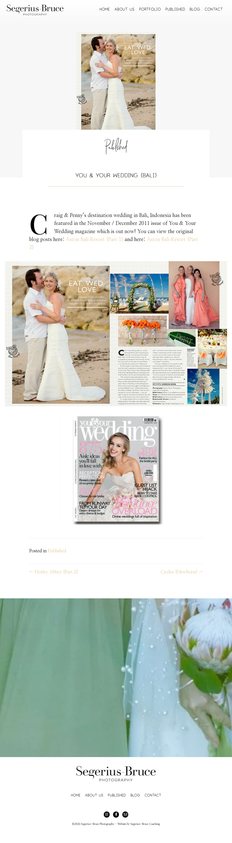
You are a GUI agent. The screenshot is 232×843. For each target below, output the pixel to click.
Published (116, 148)
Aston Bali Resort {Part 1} (94, 239)
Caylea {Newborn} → (182, 572)
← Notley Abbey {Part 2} (53, 572)
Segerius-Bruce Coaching (145, 824)
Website (121, 824)
